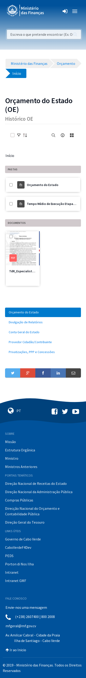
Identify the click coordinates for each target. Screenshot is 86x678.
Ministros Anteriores (21, 466)
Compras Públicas (19, 500)
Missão (10, 441)
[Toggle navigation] (51, 11)
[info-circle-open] (62, 135)
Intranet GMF (15, 580)
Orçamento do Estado (42, 185)
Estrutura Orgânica (20, 450)
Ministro (11, 458)
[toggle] (18, 135)
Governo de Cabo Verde (23, 539)
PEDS (9, 555)
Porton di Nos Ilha (19, 564)
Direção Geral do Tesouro (24, 522)
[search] (53, 135)
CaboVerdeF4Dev (18, 547)
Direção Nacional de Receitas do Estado (36, 483)
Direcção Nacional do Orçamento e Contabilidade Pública (32, 511)
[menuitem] (43, 312)
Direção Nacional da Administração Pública (38, 491)
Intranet (12, 572)
